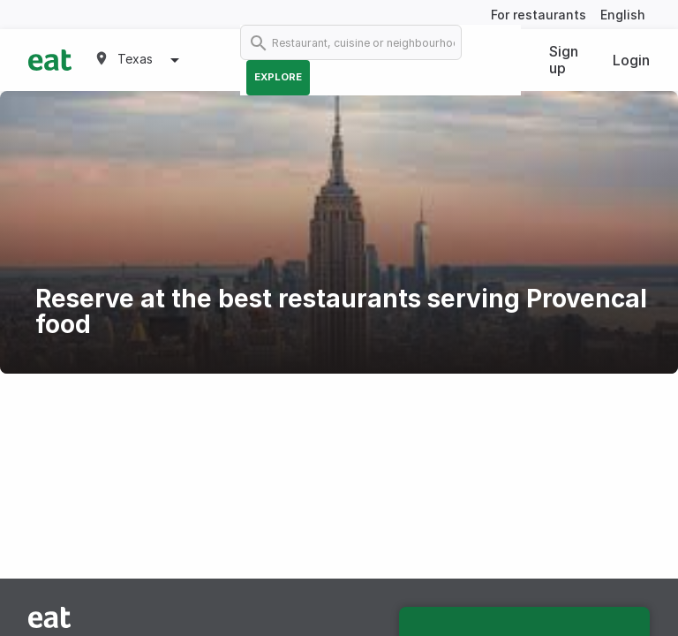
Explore (278, 77)
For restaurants (538, 14)
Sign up (563, 59)
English (622, 14)
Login (631, 60)
